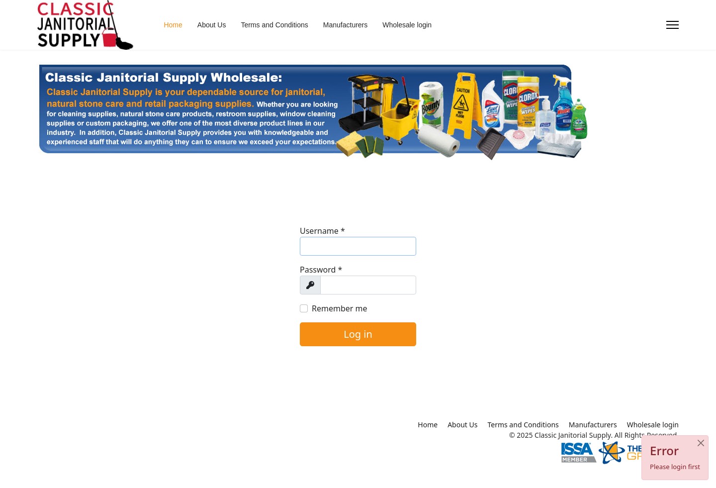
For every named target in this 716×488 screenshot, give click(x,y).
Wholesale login (407, 25)
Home (173, 25)
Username (322, 230)
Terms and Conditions (274, 25)
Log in (358, 334)
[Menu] (672, 25)
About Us (211, 25)
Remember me (339, 308)
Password (321, 269)
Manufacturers (345, 25)
